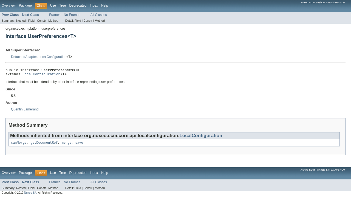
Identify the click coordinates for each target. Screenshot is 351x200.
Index (94, 5)
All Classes (98, 15)
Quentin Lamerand (25, 111)
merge (67, 145)
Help (104, 5)
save (79, 145)
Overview (9, 5)
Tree (62, 5)
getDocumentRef (44, 145)
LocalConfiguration (52, 57)
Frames (54, 15)
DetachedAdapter (24, 57)
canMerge (19, 145)
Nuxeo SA (30, 194)
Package (25, 5)
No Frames (72, 15)
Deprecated (78, 5)
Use (53, 5)
